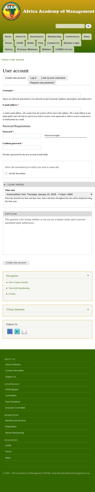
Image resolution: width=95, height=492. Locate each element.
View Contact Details (18, 282)
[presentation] (19, 240)
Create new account (14, 77)
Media (30, 43)
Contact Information (14, 370)
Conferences (72, 36)
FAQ (40, 43)
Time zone (10, 190)
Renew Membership (14, 433)
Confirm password (13, 143)
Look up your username (53, 78)
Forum (8, 43)
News (87, 36)
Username (8, 90)
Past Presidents (12, 402)
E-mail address (11, 105)
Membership (54, 36)
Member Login (71, 43)
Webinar (46, 49)
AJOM (19, 43)
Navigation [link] (12, 275)
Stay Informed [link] (15, 309)
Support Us (10, 377)
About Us (21, 36)
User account (17, 59)
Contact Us (53, 43)
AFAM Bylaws (11, 389)
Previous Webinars (27, 49)
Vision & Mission (13, 364)
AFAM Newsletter (17, 173)
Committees (11, 395)
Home (8, 36)
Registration (11, 426)
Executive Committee (15, 408)
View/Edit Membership (19, 288)
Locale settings (16, 184)
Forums (12, 294)
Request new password (42, 82)
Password (8, 131)
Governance (36, 36)
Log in (33, 78)
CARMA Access (63, 49)
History (9, 49)
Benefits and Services (15, 420)
